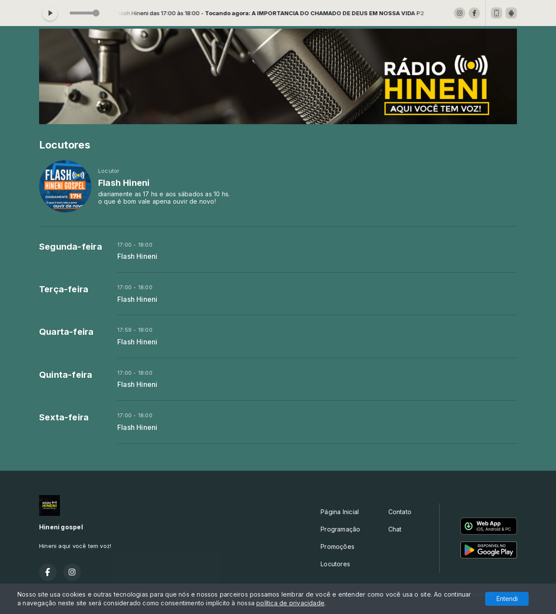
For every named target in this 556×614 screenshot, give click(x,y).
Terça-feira (63, 289)
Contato (399, 511)
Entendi (507, 598)
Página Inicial (340, 511)
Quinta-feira (66, 375)
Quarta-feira (66, 332)
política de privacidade (290, 603)
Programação (340, 529)
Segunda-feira (70, 246)
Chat (395, 529)
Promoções (337, 546)
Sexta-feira (64, 417)
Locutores (335, 564)
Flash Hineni (137, 256)
